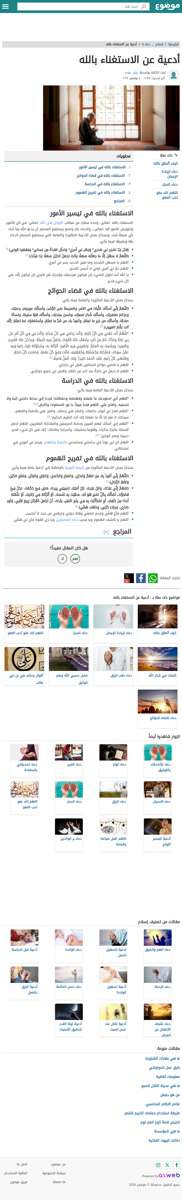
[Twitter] (167, 1165)
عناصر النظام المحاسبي (163, 1104)
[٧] (76, 506)
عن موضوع (58, 1164)
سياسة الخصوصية (53, 1173)
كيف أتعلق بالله (165, 163)
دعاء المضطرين (67, 519)
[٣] (101, 326)
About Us (59, 1182)
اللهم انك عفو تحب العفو (167, 195)
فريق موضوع (18, 1182)
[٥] (34, 403)
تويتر (129, 578)
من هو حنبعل (170, 1095)
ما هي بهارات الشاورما (162, 1058)
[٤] (51, 357)
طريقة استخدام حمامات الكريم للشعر (152, 1113)
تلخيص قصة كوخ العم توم (160, 1122)
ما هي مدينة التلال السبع (160, 1085)
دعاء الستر (170, 184)
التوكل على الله (51, 222)
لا (62, 558)
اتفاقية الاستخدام (15, 1173)
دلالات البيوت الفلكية (164, 1140)
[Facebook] (176, 1165)
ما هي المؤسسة (167, 1131)
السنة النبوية (74, 467)
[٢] (26, 255)
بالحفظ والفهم (55, 442)
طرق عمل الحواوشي (164, 1067)
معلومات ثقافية (168, 1076)
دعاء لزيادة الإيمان (170, 174)
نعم (75, 558)
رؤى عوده (131, 72)
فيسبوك (141, 578)
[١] (7, 248)
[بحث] (144, 6)
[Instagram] (158, 1165)
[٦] (107, 481)
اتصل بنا (22, 1164)
